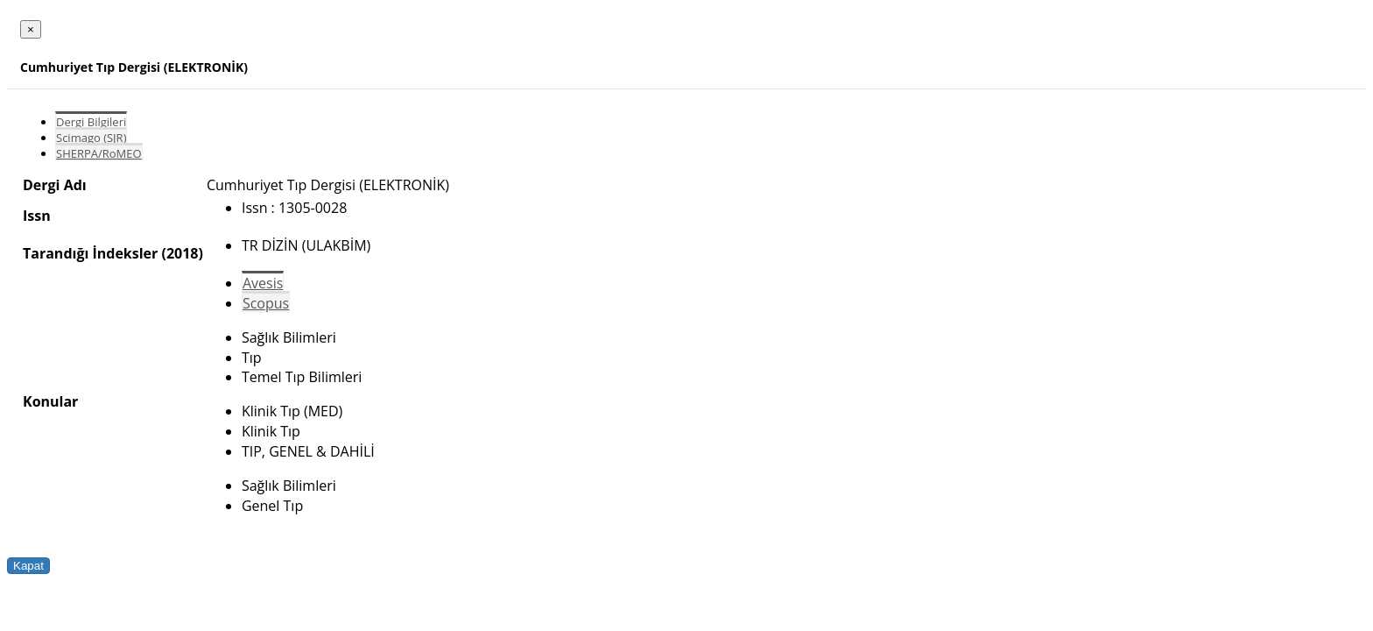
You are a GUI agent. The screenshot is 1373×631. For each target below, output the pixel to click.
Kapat (28, 565)
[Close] (30, 29)
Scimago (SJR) (91, 137)
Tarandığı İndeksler (90, 253)
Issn (37, 215)
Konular (50, 401)
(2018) (181, 253)
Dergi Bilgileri (91, 122)
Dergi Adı (55, 185)
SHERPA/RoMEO (99, 153)
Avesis (263, 283)
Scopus (266, 303)
